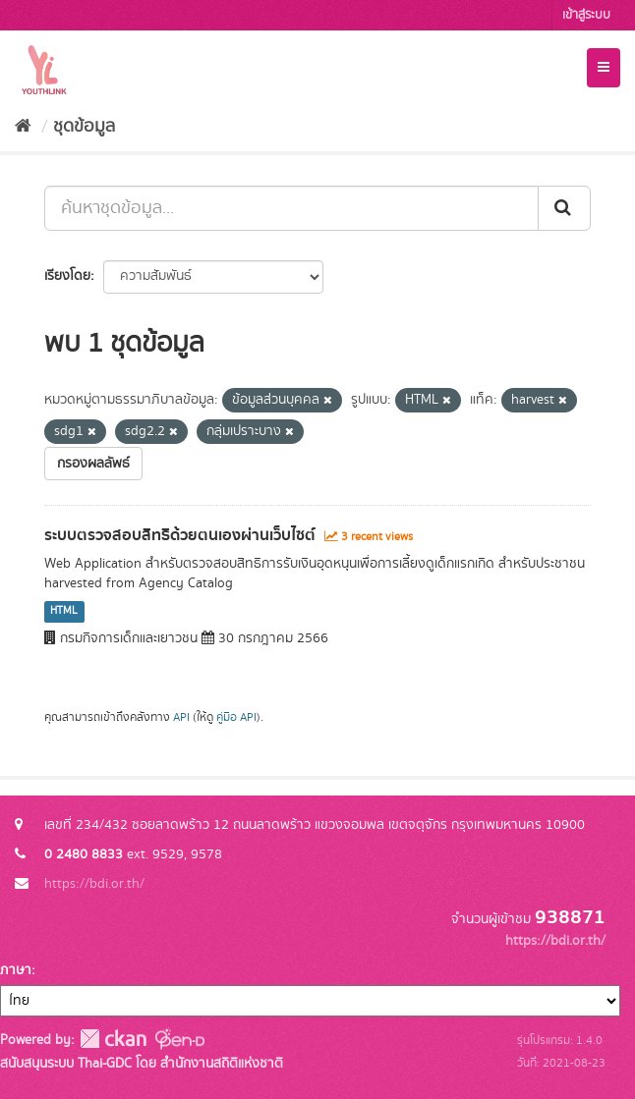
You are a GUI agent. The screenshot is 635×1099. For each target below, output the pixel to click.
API (181, 717)
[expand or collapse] (603, 67)
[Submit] (564, 208)
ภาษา (15, 970)
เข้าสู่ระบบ (586, 15)
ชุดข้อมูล (84, 126)
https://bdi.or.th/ (94, 884)
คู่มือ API (236, 717)
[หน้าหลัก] (23, 126)
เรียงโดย (67, 276)
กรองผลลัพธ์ (93, 463)
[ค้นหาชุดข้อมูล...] (291, 208)
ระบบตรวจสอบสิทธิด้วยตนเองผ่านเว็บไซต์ (180, 535)
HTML (64, 612)
